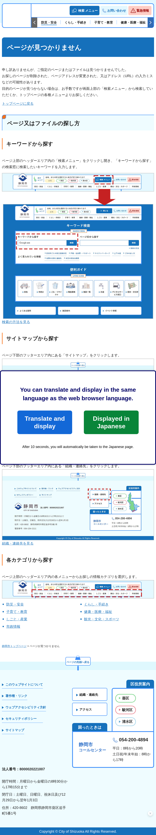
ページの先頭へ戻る (78, 661)
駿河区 (127, 710)
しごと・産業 (16, 619)
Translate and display (45, 422)
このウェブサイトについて (24, 684)
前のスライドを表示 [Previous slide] (34, 23)
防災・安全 (15, 604)
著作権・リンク (16, 695)
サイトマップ (14, 730)
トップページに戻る (18, 104)
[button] (84, 10)
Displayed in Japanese (111, 422)
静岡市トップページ (14, 646)
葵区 (125, 698)
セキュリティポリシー (21, 718)
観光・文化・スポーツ (101, 619)
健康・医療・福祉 (98, 612)
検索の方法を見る (16, 322)
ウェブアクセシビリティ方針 (25, 707)
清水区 (127, 722)
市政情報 (13, 627)
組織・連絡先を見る (18, 543)
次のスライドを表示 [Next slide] (150, 23)
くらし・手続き (96, 604)
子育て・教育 (16, 612)
